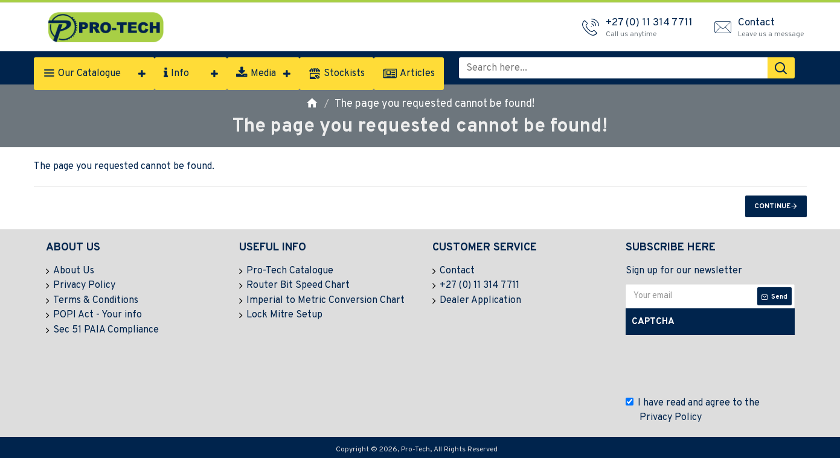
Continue (772, 206)
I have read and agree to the (693, 411)
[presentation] (719, 365)
